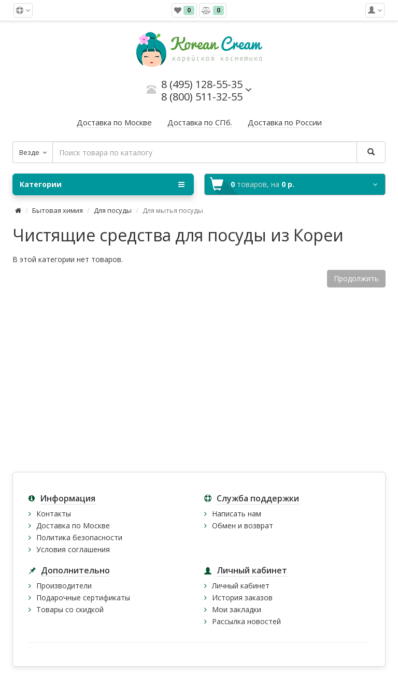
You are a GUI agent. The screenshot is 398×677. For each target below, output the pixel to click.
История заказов (242, 597)
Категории (102, 184)
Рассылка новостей (246, 621)
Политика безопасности (79, 537)
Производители (64, 585)
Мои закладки (236, 609)
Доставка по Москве (73, 525)
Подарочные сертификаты (83, 597)
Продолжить (356, 278)
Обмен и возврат (242, 525)
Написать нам (236, 513)
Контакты (53, 513)
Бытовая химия (57, 210)
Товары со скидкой (70, 609)
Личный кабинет (240, 585)
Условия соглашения (73, 549)
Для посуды (113, 210)
